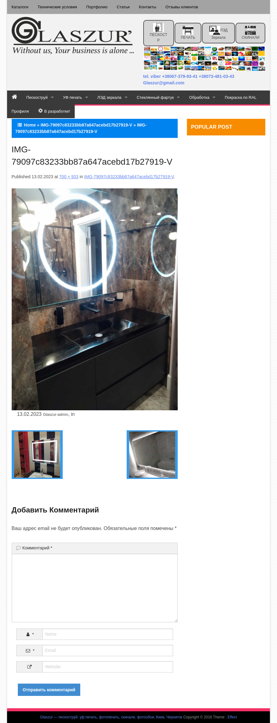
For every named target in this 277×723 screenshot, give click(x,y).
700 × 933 (68, 176)
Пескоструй (37, 97)
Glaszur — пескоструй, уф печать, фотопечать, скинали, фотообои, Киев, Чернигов (111, 717)
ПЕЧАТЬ (188, 33)
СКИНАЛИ (250, 33)
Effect (232, 717)
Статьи (123, 7)
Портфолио (96, 7)
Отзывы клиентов (181, 7)
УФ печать (72, 97)
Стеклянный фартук (155, 97)
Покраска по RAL (240, 97)
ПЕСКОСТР (158, 32)
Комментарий (37, 547)
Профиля (20, 111)
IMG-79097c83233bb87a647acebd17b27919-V (86, 125)
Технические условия (57, 7)
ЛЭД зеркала (218, 33)
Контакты (147, 7)
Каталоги (20, 7)
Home (30, 125)
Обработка (199, 97)
